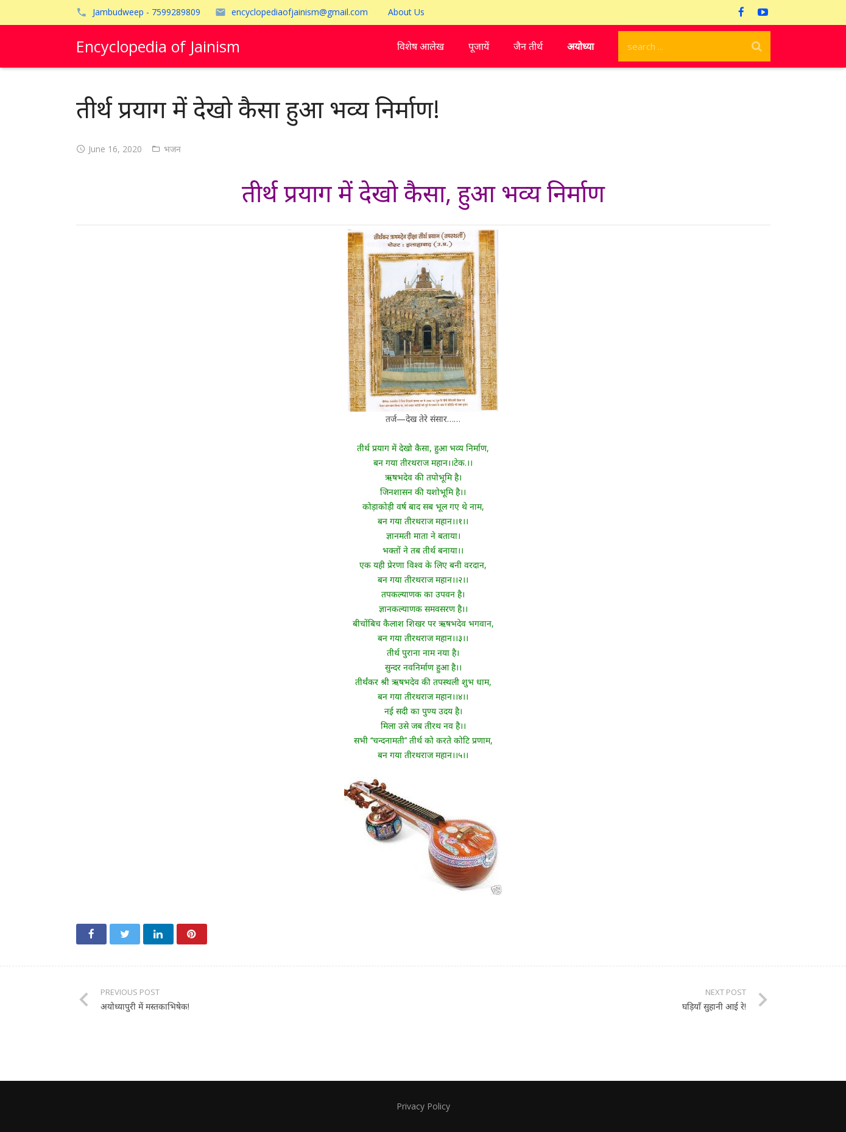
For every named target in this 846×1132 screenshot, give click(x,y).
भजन (172, 149)
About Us (406, 12)
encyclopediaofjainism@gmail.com (299, 12)
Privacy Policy (423, 1106)
